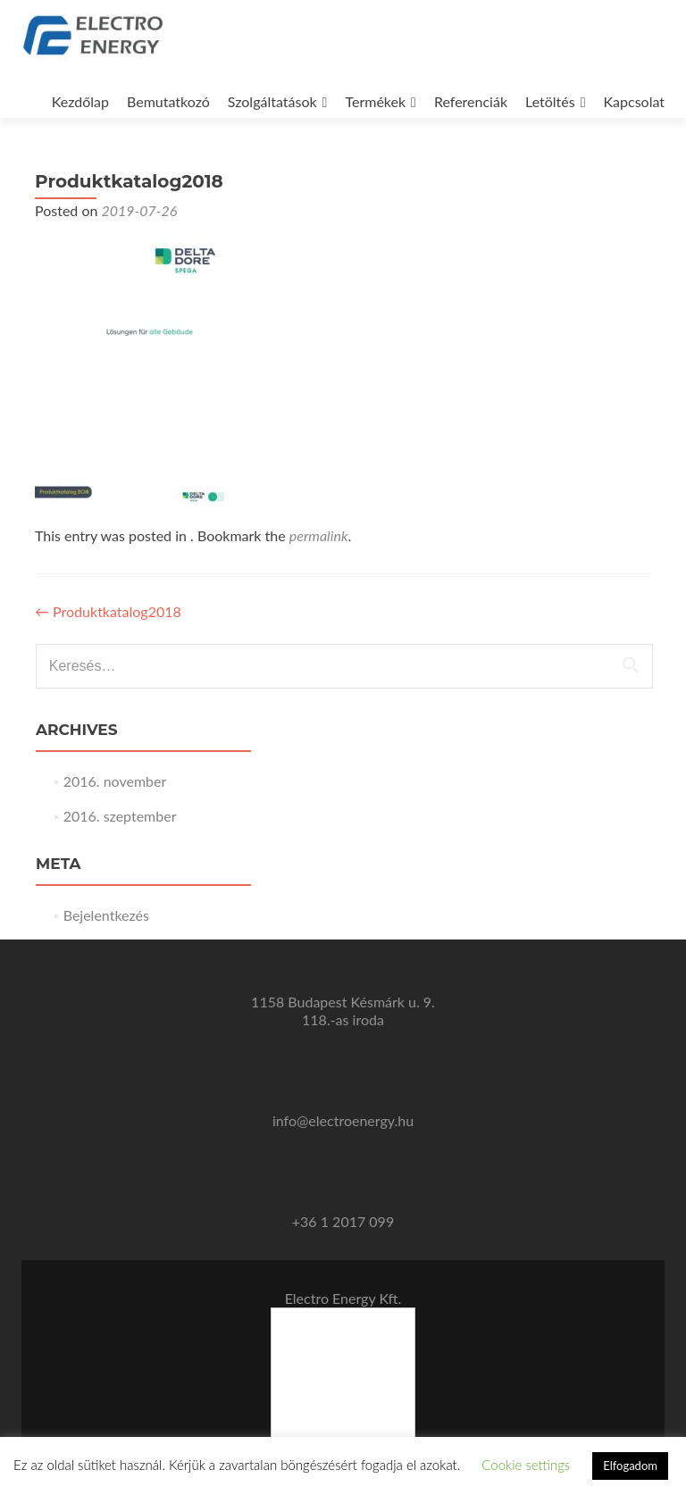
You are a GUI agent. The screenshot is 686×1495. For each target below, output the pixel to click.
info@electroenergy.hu (343, 1120)
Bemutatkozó (168, 101)
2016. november (115, 781)
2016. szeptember (120, 815)
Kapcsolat (634, 101)
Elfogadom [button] (630, 1465)
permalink (318, 535)
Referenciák (470, 101)
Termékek (375, 101)
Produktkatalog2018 (108, 611)
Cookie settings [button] (525, 1465)
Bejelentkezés (106, 914)
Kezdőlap (80, 101)
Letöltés (550, 101)
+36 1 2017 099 (343, 1221)
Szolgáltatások (272, 101)
